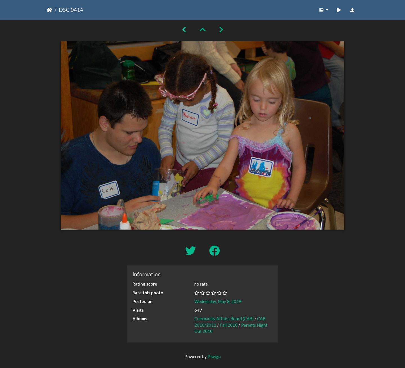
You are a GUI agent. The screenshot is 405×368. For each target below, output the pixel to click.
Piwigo (214, 356)
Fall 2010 (229, 324)
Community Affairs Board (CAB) (224, 318)
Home (49, 10)
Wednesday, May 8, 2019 (217, 301)
